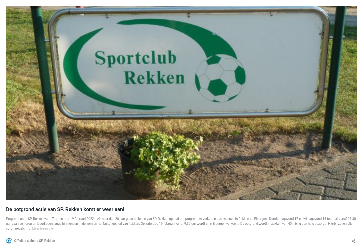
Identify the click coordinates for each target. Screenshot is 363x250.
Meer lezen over (43, 228)
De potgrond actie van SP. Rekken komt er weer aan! (65, 209)
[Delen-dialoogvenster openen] (353, 239)
